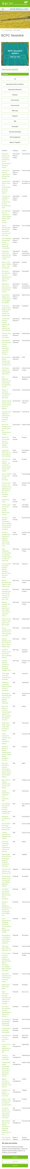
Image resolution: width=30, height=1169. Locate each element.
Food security (15, 105)
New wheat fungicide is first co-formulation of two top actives (6, 977)
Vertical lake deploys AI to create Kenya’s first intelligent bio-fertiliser (6, 298)
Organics (15, 116)
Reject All (15, 1165)
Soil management (15, 137)
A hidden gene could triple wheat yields (6, 1030)
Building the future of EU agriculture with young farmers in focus (6, 255)
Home (2, 30)
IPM (15, 121)
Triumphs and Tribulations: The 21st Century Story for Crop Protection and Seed (6, 201)
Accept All (15, 1157)
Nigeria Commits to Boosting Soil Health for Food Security (6, 1083)
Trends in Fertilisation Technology (5, 1057)
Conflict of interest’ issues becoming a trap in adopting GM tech (6, 653)
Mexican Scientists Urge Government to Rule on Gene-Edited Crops (6, 642)
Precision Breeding (15, 131)
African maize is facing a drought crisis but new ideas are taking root (6, 361)
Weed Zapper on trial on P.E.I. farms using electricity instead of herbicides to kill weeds (6, 860)
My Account (18, 4)
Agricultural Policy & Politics (15, 84)
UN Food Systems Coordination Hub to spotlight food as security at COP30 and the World (6, 523)
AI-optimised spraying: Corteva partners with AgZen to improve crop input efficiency (6, 324)
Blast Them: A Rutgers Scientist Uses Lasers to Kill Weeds (6, 783)
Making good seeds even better (6, 986)
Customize (15, 1161)
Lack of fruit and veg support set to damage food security (6, 174)
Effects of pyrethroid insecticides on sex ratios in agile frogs (6, 393)
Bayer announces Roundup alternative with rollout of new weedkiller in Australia (6, 997)
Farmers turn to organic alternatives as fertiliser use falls (6, 1048)
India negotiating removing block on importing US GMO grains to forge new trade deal (6, 554)
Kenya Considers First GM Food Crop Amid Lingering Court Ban (6, 631)
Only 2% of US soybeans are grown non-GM (6, 871)
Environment (15, 100)
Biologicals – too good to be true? (6, 818)
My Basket (25, 4)
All (15, 79)
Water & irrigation (15, 142)
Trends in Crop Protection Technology (6, 335)
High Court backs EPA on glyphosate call (6, 948)
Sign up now (15, 57)
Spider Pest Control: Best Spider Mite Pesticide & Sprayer (6, 726)
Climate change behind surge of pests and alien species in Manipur (6, 404)
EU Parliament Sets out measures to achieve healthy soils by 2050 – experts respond (6, 216)
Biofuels (15, 95)
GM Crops (15, 110)
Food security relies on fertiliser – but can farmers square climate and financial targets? (6, 465)
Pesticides (15, 126)
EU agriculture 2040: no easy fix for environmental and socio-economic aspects (6, 187)
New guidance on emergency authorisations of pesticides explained (6, 939)
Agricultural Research (15, 89)
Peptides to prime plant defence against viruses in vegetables (6, 686)
